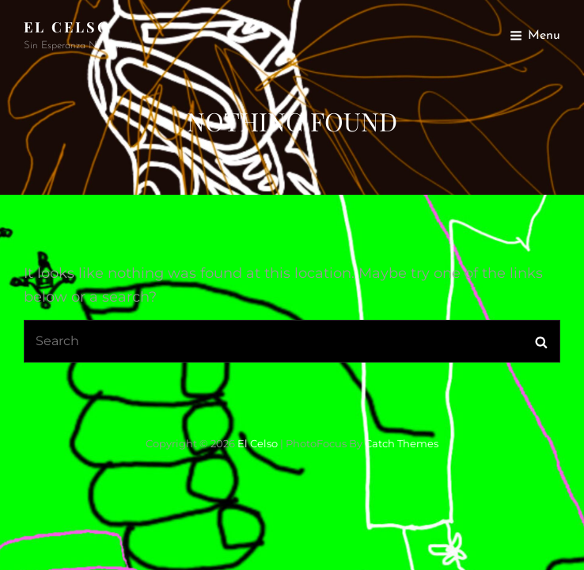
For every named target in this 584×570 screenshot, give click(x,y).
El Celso (67, 26)
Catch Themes (401, 443)
